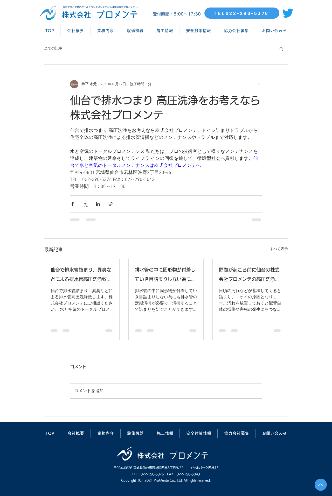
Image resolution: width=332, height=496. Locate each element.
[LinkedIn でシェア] (97, 204)
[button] (281, 49)
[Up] (321, 485)
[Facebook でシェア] (72, 204)
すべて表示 (279, 249)
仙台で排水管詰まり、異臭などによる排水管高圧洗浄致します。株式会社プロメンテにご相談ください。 (81, 275)
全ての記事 (53, 48)
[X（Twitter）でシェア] (85, 204)
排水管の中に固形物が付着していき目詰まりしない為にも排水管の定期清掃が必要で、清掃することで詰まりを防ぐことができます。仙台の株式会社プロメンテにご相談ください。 (165, 275)
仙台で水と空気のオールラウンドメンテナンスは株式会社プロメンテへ (100, 7)
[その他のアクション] (259, 84)
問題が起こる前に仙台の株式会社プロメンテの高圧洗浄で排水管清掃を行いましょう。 (249, 275)
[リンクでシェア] (110, 204)
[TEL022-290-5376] (241, 13)
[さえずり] (287, 13)
